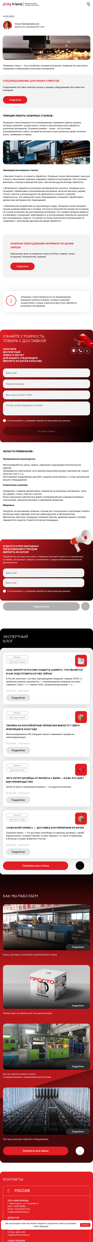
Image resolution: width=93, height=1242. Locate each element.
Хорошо (85, 1225)
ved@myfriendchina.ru (19, 1235)
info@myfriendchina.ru (18, 1212)
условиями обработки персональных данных (47, 420)
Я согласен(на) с (38, 420)
